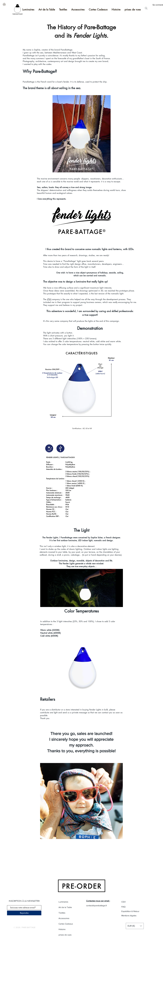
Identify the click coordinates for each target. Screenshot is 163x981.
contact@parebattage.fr (96, 905)
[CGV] (131, 902)
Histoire (62, 929)
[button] (6, 4)
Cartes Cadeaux (66, 924)
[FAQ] (123, 907)
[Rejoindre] (24, 913)
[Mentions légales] (130, 915)
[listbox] (135, 926)
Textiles (62, 913)
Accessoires (64, 918)
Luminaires (63, 902)
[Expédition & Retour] (130, 911)
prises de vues (65, 935)
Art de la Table (65, 907)
